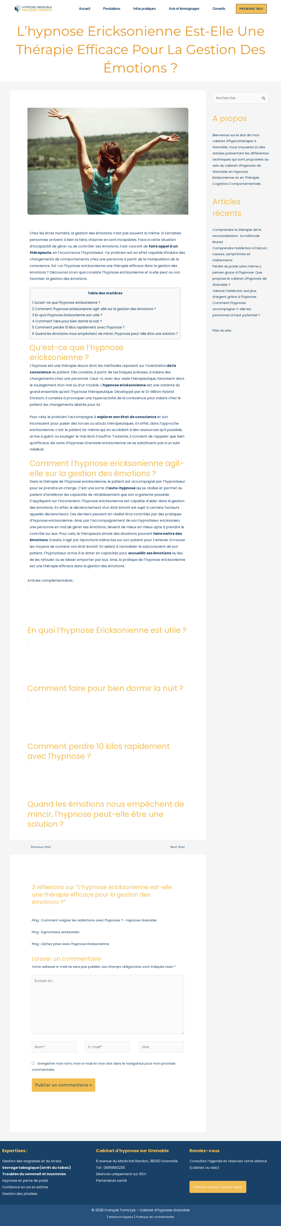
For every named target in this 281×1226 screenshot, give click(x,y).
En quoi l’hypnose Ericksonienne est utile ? (67, 315)
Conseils (216, 9)
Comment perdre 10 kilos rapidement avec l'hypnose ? (78, 327)
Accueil (82, 9)
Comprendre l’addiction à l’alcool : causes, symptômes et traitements (240, 254)
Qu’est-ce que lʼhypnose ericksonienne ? (66, 302)
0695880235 (114, 1165)
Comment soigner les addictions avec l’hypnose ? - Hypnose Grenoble (99, 920)
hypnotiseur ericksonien (60, 932)
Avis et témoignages (181, 9)
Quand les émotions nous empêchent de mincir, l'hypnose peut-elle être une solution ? (105, 333)
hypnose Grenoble (85, 442)
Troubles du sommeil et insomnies (34, 1172)
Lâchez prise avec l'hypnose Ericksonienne (75, 944)
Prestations (109, 9)
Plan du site (222, 330)
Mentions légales (117, 1214)
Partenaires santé (111, 1178)
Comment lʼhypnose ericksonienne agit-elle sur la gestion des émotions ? (95, 309)
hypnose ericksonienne (86, 481)
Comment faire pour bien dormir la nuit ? (67, 321)
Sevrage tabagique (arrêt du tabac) (36, 1165)
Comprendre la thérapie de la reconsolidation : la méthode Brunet (237, 235)
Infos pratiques (142, 9)
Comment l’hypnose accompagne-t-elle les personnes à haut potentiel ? (236, 308)
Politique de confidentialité (157, 1214)
